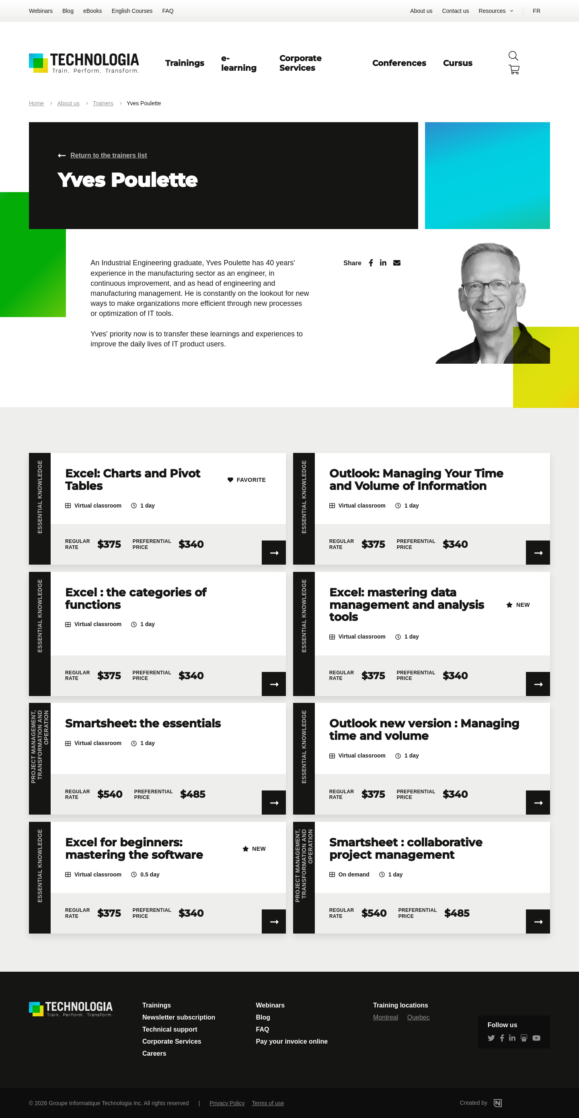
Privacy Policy (226, 1103)
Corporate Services (300, 63)
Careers (154, 1053)
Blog (68, 11)
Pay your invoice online (292, 1041)
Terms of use (268, 1103)
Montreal (385, 1017)
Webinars (41, 11)
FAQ (168, 11)
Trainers (103, 103)
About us (421, 11)
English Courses (132, 11)
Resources (492, 11)
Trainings (184, 63)
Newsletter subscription (178, 1017)
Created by (493, 1103)
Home (36, 103)
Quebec (418, 1017)
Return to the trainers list (108, 155)
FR (536, 11)
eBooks (92, 11)
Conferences (399, 63)
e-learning (239, 63)
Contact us (455, 11)
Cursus (457, 63)
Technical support (169, 1029)
